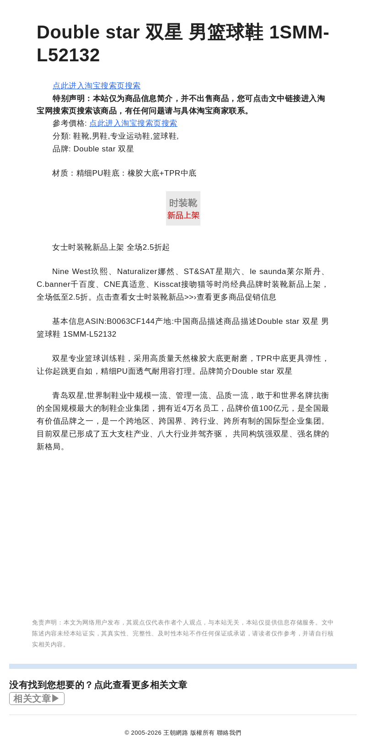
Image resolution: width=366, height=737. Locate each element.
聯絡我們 (229, 732)
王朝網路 (175, 732)
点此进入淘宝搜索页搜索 (97, 85)
